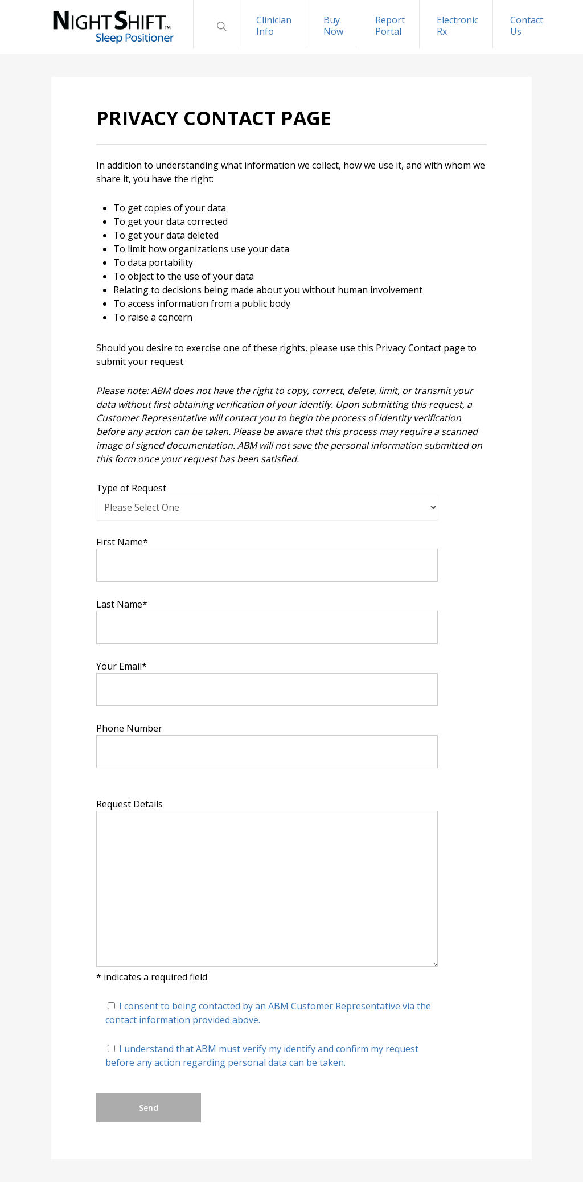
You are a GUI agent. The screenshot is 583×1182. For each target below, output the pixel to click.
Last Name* (267, 621)
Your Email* (267, 683)
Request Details (267, 884)
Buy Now (333, 26)
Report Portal (390, 26)
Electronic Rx (457, 26)
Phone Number (267, 745)
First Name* (267, 559)
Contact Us (526, 26)
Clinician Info (274, 26)
